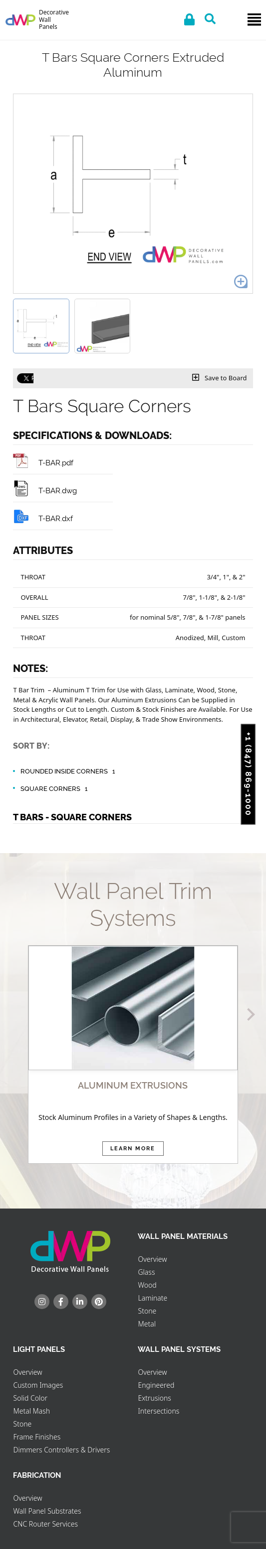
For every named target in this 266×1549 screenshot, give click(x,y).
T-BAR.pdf (43, 462)
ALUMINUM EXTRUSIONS (133, 1085)
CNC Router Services (45, 1524)
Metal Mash (31, 1411)
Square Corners (55, 788)
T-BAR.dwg (45, 490)
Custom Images (38, 1385)
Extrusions (154, 1398)
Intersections (158, 1411)
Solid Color (30, 1398)
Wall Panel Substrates (47, 1511)
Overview (152, 1259)
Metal (146, 1323)
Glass (146, 1272)
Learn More (132, 1148)
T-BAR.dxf (43, 518)
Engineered (156, 1385)
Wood (147, 1285)
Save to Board (219, 377)
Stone (147, 1311)
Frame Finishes (36, 1436)
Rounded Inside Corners (69, 771)
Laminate (152, 1298)
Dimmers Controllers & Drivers (61, 1449)
